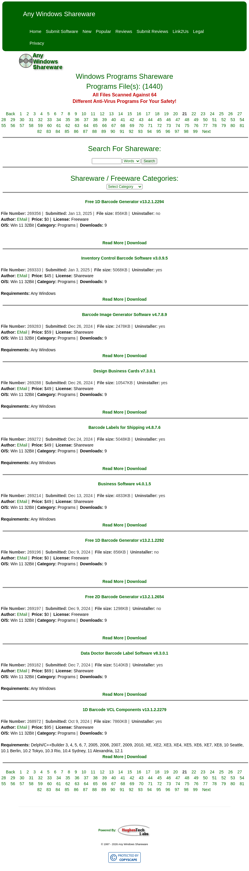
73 (168, 125)
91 (122, 131)
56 (13, 125)
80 (232, 125)
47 (177, 119)
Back (10, 113)
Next (206, 131)
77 (205, 125)
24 (212, 113)
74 (177, 125)
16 (139, 113)
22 (194, 113)
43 (141, 119)
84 (58, 131)
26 (230, 113)
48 (187, 119)
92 (131, 131)
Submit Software (62, 31)
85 (67, 131)
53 (232, 119)
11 (93, 113)
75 (187, 125)
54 (242, 119)
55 (3, 125)
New (87, 31)
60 (49, 125)
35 (68, 119)
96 (167, 131)
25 (221, 113)
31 (31, 119)
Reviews (123, 31)
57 (22, 125)
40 (113, 119)
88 (94, 131)
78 (214, 125)
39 (104, 119)
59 (40, 125)
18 (157, 113)
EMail (22, 219)
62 (68, 125)
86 (76, 131)
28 (3, 119)
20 (175, 113)
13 (111, 113)
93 (140, 131)
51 (214, 119)
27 (239, 113)
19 (166, 113)
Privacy (37, 43)
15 (129, 113)
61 (58, 125)
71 (150, 125)
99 (195, 131)
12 (102, 113)
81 (242, 125)
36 (77, 119)
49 (196, 119)
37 (86, 119)
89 (103, 131)
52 (223, 119)
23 (203, 113)
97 (177, 131)
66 (104, 125)
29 (13, 119)
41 (122, 119)
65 (95, 125)
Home (36, 31)
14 (120, 113)
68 (122, 125)
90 (113, 131)
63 (77, 125)
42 (132, 119)
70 (141, 125)
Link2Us (181, 31)
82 (39, 131)
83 (49, 131)
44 (150, 119)
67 (113, 125)
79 (223, 125)
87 (85, 131)
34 (58, 119)
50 (205, 119)
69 (132, 125)
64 (86, 125)
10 (84, 113)
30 (22, 119)
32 (40, 119)
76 (196, 125)
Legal (198, 31)
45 (159, 119)
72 (159, 125)
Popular (103, 31)
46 (168, 119)
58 (31, 125)
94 (149, 131)
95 (158, 131)
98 (186, 131)
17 (148, 113)
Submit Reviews (152, 31)
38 (95, 119)
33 (49, 119)
